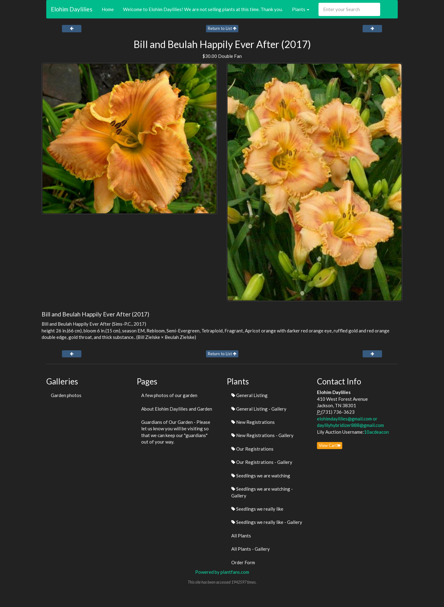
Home (108, 9)
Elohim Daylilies (71, 9)
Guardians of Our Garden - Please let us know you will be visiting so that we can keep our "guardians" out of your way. (175, 431)
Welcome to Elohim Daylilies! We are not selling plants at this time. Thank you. (203, 9)
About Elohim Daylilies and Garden (176, 409)
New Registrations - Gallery (262, 435)
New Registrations (253, 422)
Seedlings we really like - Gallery (266, 522)
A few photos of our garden (169, 395)
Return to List (222, 28)
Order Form (243, 562)
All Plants (241, 535)
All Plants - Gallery (250, 549)
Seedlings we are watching (260, 475)
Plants (300, 9)
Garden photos (66, 395)
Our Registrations (252, 449)
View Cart (329, 445)
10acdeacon (376, 432)
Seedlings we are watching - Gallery (262, 492)
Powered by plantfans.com (222, 572)
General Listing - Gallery (258, 409)
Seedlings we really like (257, 509)
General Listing (249, 395)
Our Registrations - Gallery (261, 462)
